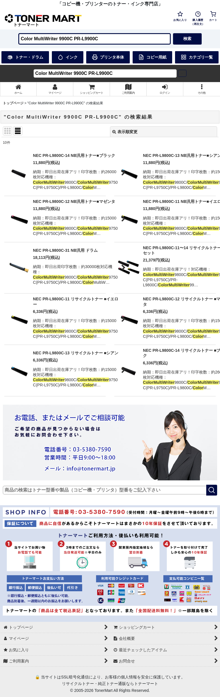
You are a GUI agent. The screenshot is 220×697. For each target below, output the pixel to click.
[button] (201, 89)
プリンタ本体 (108, 57)
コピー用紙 (152, 57)
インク (68, 57)
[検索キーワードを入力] (94, 39)
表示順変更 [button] (125, 131)
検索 (187, 38)
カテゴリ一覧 (197, 57)
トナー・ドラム (25, 57)
